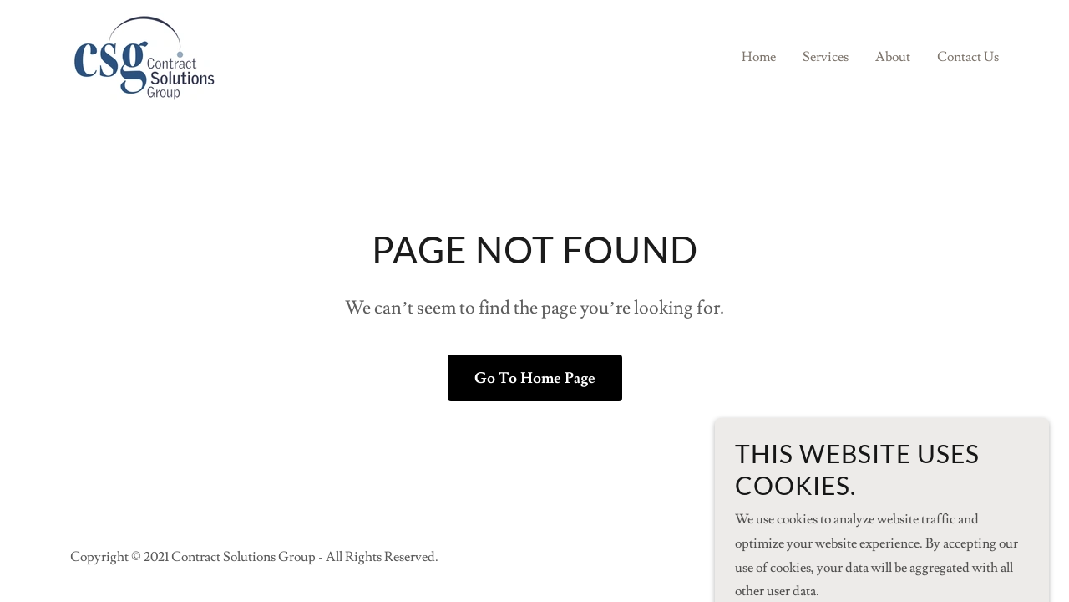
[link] (142, 53)
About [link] (892, 56)
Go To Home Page (534, 378)
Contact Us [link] (968, 56)
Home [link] (759, 56)
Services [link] (826, 56)
